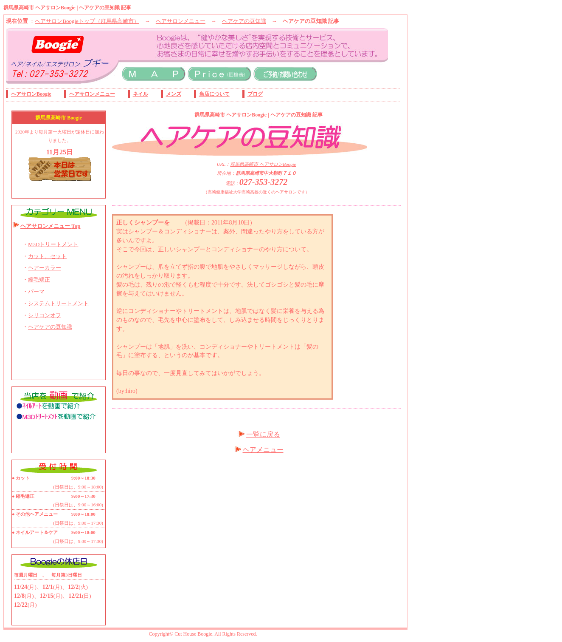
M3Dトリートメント (53, 244)
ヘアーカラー (44, 267)
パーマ (36, 291)
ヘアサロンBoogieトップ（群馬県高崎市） (87, 21)
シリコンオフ (44, 315)
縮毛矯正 (39, 279)
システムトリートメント (58, 303)
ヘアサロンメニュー (180, 21)
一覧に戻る (263, 434)
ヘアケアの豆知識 (244, 21)
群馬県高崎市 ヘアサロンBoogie (263, 164)
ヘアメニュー (263, 449)
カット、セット (47, 256)
